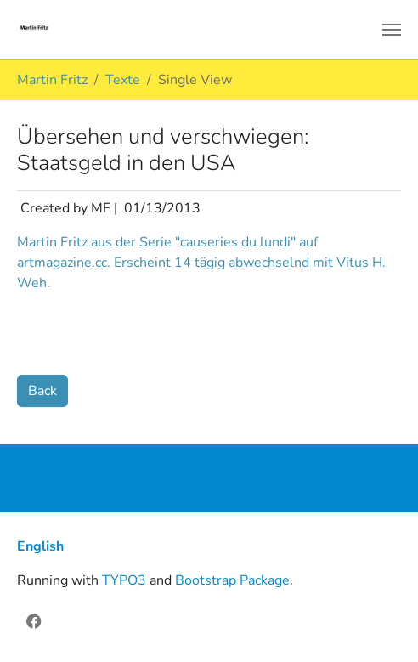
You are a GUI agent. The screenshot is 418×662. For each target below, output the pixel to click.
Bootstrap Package (232, 580)
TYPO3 (124, 580)
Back (42, 391)
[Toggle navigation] (391, 29)
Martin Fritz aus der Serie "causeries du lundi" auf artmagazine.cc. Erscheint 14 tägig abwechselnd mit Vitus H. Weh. (201, 262)
